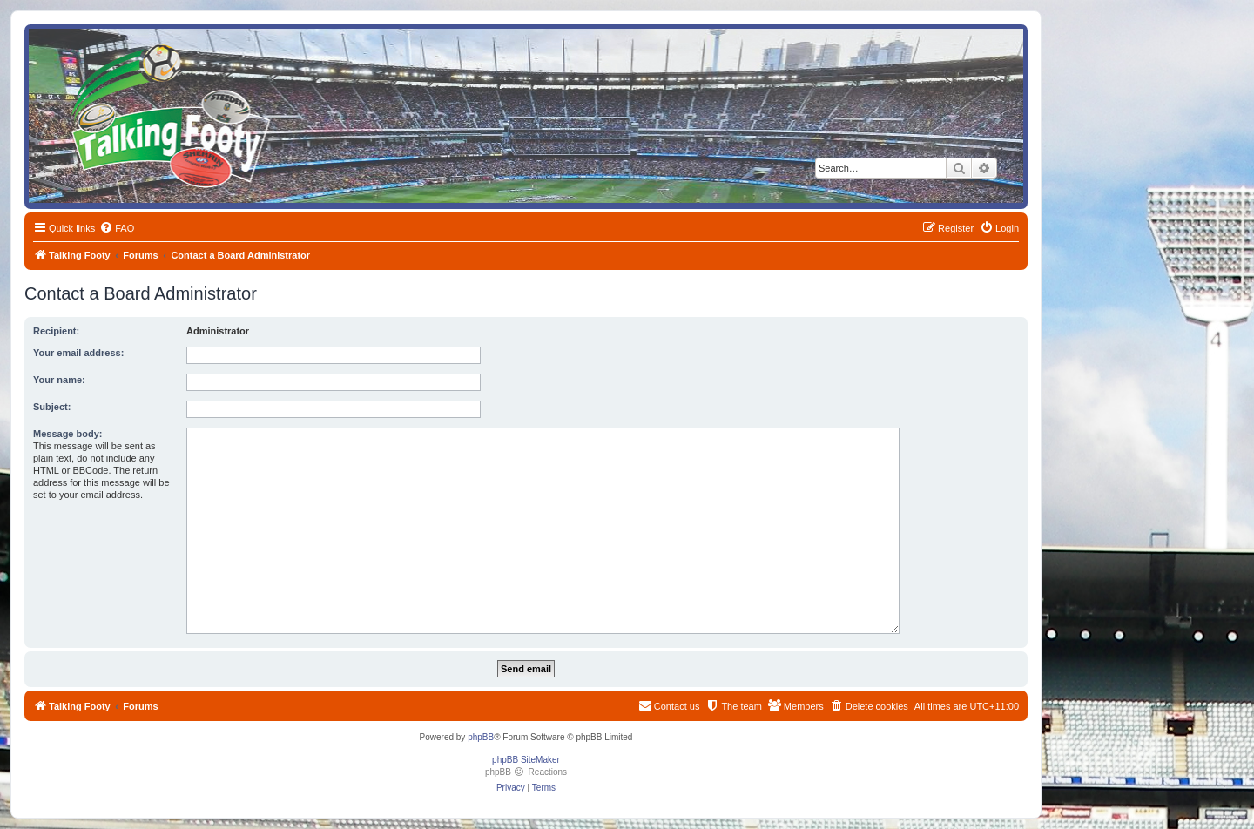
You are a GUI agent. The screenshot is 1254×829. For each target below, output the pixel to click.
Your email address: (78, 352)
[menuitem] (116, 228)
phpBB (481, 737)
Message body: (67, 433)
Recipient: (56, 331)
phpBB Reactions (526, 772)
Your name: (59, 379)
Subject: (52, 406)
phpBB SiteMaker (526, 760)
